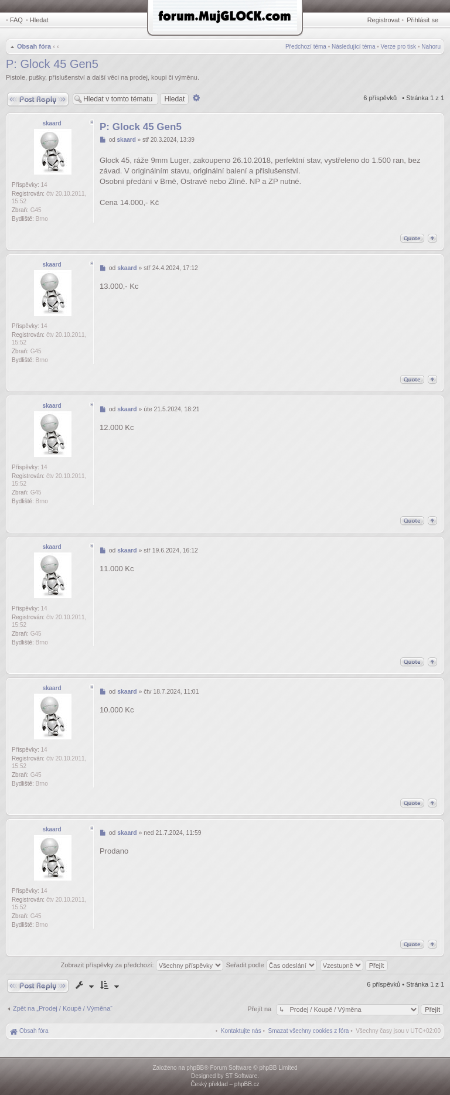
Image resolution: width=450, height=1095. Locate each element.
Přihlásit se (422, 19)
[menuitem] (308, 1031)
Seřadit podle (271, 964)
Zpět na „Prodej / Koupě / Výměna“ (62, 1008)
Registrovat (383, 19)
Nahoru (431, 46)
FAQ (16, 19)
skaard (51, 123)
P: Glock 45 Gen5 (52, 63)
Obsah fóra (34, 46)
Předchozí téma (305, 46)
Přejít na (260, 1008)
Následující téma (353, 46)
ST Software (241, 1076)
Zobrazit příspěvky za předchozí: (142, 964)
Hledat (39, 19)
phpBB (195, 1068)
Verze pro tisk (399, 46)
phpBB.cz (247, 1084)
